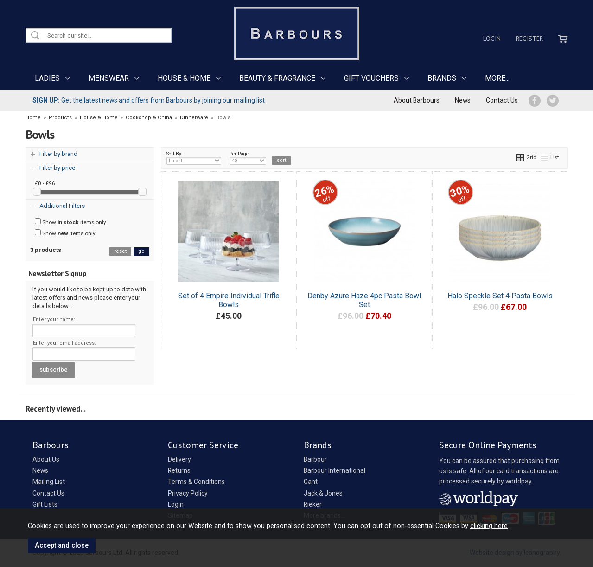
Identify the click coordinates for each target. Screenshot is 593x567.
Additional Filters (62, 205)
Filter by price (57, 167)
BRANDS (441, 78)
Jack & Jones (323, 493)
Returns (179, 470)
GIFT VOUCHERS (371, 78)
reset (120, 251)
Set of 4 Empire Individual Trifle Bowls (229, 300)
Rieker (313, 504)
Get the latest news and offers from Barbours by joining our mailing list (148, 100)
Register (529, 38)
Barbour (315, 459)
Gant (311, 481)
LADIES (47, 78)
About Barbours (417, 100)
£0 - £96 (45, 183)
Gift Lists (44, 504)
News (463, 100)
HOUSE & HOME (184, 78)
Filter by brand (58, 153)
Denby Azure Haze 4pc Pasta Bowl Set (364, 300)
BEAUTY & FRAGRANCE (277, 78)
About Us (45, 459)
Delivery (179, 459)
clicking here (489, 525)
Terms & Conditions (196, 481)
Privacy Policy (188, 493)
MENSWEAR (109, 78)
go (141, 251)
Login (492, 38)
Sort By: (193, 158)
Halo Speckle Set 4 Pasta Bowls (500, 295)
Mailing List (48, 481)
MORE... (497, 78)
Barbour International (334, 470)
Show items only (70, 222)
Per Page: (248, 158)
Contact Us (502, 100)
